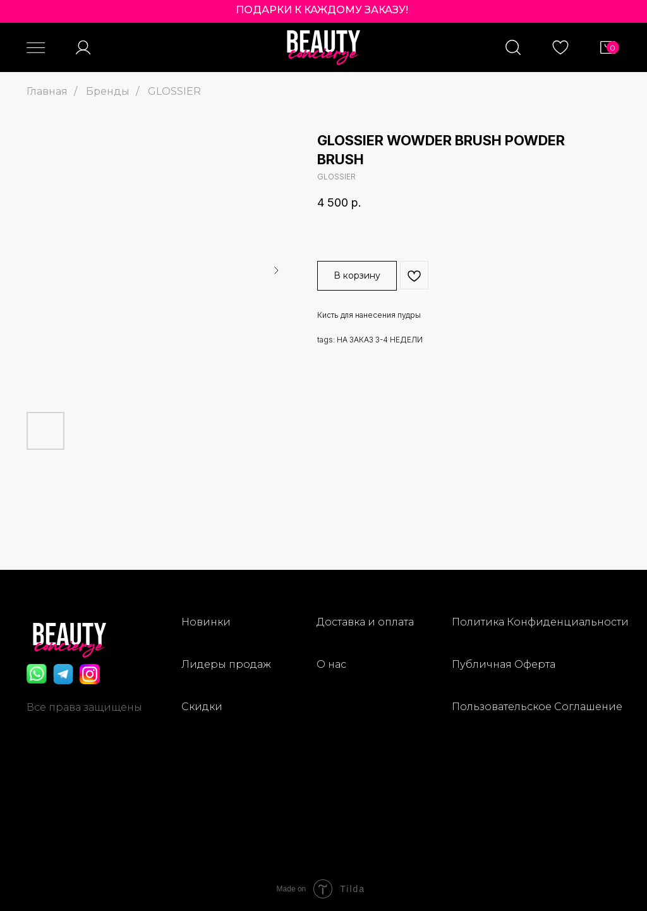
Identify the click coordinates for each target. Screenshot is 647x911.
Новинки (206, 622)
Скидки (201, 707)
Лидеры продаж (226, 664)
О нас (331, 664)
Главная (47, 91)
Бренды (108, 91)
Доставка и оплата (365, 622)
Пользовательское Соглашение (537, 707)
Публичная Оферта (503, 664)
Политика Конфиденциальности (540, 622)
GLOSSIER (174, 91)
